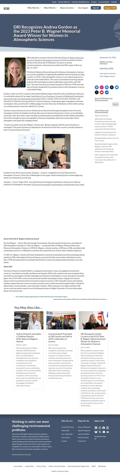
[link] (9, 9)
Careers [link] (94, 2)
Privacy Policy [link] (41, 466)
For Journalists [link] (104, 2)
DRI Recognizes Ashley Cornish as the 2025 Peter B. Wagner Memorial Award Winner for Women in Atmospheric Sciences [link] (93, 339)
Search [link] (96, 10)
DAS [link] (101, 76)
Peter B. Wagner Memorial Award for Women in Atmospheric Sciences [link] (57, 72)
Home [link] (54, 2)
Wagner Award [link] (109, 76)
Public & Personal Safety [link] (57, 466)
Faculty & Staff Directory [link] (80, 2)
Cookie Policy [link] (29, 466)
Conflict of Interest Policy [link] (60, 471)
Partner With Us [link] (64, 2)
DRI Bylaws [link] (102, 466)
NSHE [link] (94, 466)
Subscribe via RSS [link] (106, 68)
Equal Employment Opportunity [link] (78, 466)
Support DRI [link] (110, 10)
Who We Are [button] (33, 10)
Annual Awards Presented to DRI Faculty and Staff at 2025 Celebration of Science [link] (60, 338)
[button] (115, 104)
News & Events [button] (66, 10)
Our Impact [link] (83, 10)
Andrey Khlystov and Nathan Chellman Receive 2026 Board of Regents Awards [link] (28, 338)
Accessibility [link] (18, 466)
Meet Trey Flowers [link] (101, 116)
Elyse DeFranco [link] (106, 63)
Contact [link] (114, 2)
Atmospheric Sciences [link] (107, 73)
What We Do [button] (49, 10)
